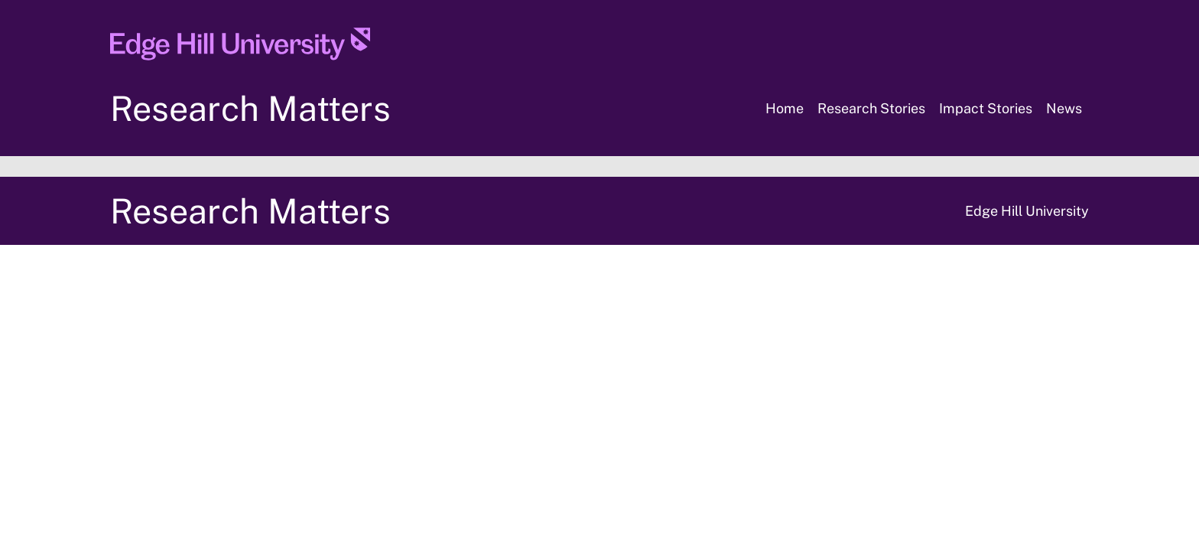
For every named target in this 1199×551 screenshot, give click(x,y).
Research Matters (250, 108)
